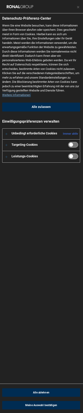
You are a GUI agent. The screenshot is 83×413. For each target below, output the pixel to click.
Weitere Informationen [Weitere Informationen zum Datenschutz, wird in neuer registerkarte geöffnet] (16, 95)
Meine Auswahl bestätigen (41, 405)
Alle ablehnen (41, 392)
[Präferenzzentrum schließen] (78, 7)
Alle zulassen (41, 107)
